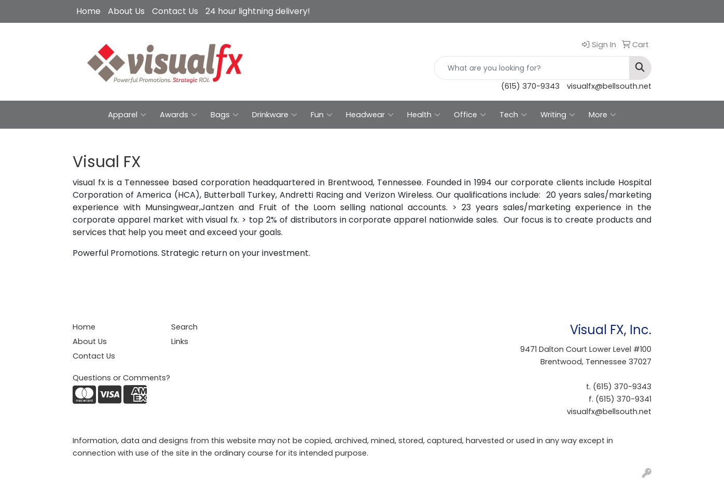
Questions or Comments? (121, 378)
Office (470, 114)
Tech (513, 114)
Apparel (127, 114)
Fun (321, 114)
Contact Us (175, 11)
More (602, 114)
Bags (225, 114)
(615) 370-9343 (530, 86)
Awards (178, 114)
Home (88, 11)
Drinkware (274, 114)
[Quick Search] (532, 68)
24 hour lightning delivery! (257, 11)
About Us (126, 11)
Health (423, 114)
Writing (557, 114)
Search (184, 327)
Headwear (370, 114)
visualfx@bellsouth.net (609, 86)
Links (179, 341)
